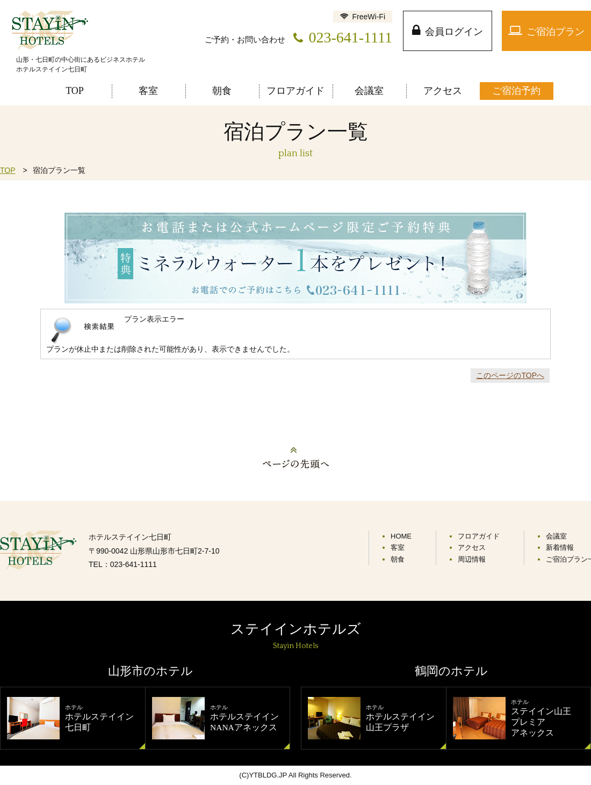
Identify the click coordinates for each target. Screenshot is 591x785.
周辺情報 (472, 559)
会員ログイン (454, 31)
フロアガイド (479, 536)
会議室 (556, 536)
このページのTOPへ (510, 375)
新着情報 (560, 547)
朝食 (398, 559)
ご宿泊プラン (556, 31)
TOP (8, 170)
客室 (398, 547)
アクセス (472, 547)
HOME (401, 536)
